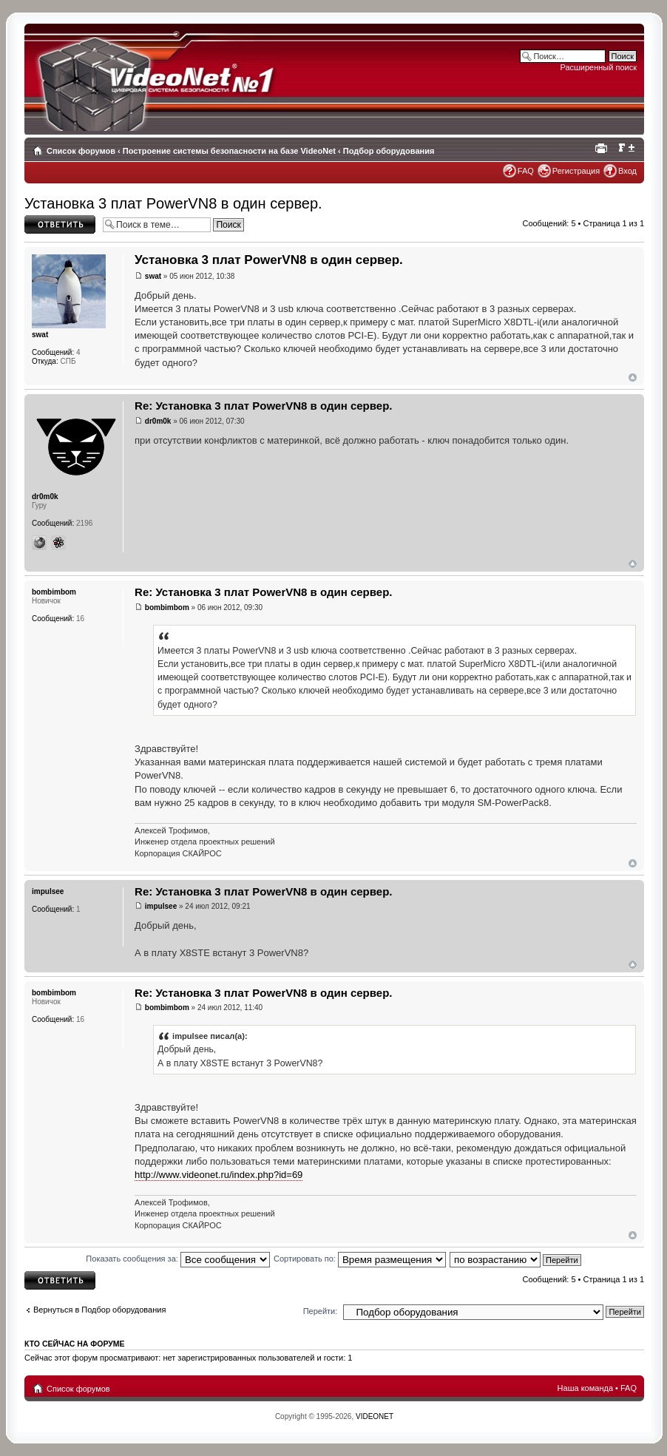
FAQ (526, 170)
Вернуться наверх (633, 377)
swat (153, 276)
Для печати (603, 148)
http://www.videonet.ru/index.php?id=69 (218, 1174)
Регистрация (576, 170)
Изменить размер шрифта (626, 148)
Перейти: (320, 1311)
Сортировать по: (360, 1258)
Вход (627, 170)
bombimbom (167, 607)
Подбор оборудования (389, 150)
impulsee (161, 906)
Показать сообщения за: (178, 1258)
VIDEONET (374, 1416)
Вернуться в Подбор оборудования (99, 1309)
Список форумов (81, 150)
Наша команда (585, 1388)
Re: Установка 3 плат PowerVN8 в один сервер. (263, 405)
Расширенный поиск (598, 67)
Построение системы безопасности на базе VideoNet (229, 150)
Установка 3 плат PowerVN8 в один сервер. (173, 203)
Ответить (59, 224)
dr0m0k (158, 421)
